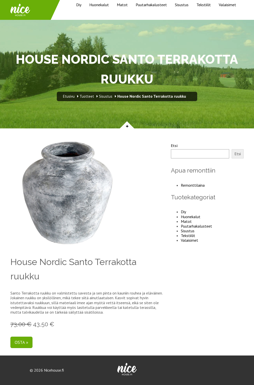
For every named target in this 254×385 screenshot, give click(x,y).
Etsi (174, 145)
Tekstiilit (203, 4)
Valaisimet (227, 4)
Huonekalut (99, 4)
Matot (122, 4)
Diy (78, 4)
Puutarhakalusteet (151, 4)
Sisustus (182, 4)
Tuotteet (87, 96)
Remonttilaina (193, 185)
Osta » (21, 342)
